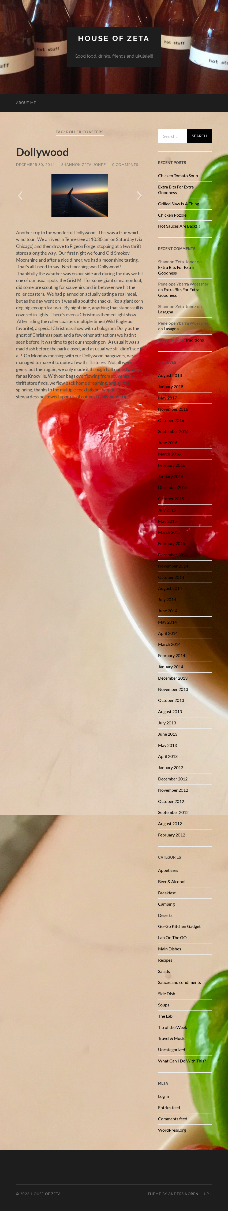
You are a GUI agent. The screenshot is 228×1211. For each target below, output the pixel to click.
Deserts (165, 915)
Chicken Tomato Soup (178, 175)
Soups (163, 1004)
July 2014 (167, 599)
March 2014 (169, 644)
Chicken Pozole (172, 214)
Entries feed (169, 1107)
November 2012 (173, 789)
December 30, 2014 (35, 164)
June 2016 (167, 442)
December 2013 (173, 677)
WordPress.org (172, 1129)
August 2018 (170, 375)
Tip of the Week (172, 1027)
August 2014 (170, 588)
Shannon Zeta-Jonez (83, 164)
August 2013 (170, 711)
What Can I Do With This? (182, 1060)
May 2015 (167, 521)
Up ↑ (208, 1194)
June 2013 (167, 733)
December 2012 (173, 778)
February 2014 (171, 655)
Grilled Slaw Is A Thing (178, 203)
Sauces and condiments (179, 982)
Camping (166, 903)
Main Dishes (169, 948)
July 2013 (167, 722)
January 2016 (170, 476)
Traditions (194, 339)
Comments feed (172, 1118)
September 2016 (173, 431)
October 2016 (171, 420)
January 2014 (170, 666)
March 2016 (169, 453)
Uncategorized (171, 1049)
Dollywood (42, 152)
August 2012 (170, 823)
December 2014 (173, 554)
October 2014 (171, 577)
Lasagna (165, 311)
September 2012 (173, 812)
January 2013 (170, 767)
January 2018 (170, 386)
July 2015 (167, 509)
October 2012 (171, 801)
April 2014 (168, 633)
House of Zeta (114, 38)
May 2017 (167, 397)
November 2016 (173, 409)
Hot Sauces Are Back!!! (179, 225)
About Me (26, 103)
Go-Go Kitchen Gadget (179, 926)
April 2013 (168, 756)
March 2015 (169, 532)
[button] (20, 195)
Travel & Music (171, 1038)
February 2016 (171, 465)
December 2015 (173, 487)
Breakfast (167, 892)
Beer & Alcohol (171, 881)
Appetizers (168, 870)
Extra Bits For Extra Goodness (176, 189)
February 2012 (171, 834)
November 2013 (173, 689)
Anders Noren (183, 1194)
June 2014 (167, 610)
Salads (164, 971)
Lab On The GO (172, 937)
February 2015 (171, 543)
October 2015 (171, 498)
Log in (163, 1096)
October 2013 (171, 700)
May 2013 (167, 745)
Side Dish (166, 993)
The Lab (165, 1016)
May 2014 (167, 621)
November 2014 (173, 565)
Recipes (165, 959)
